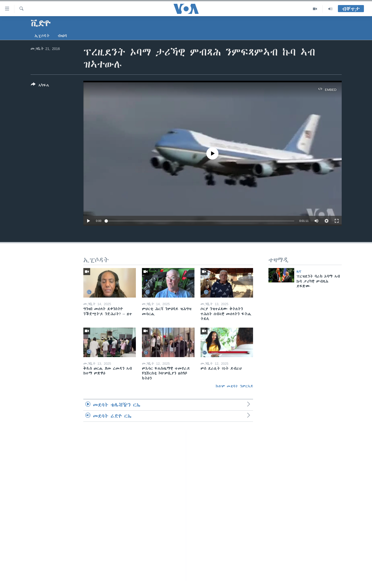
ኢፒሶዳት (42, 36)
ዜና (298, 271)
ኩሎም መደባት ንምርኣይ (234, 386)
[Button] (40, 86)
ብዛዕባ (62, 36)
